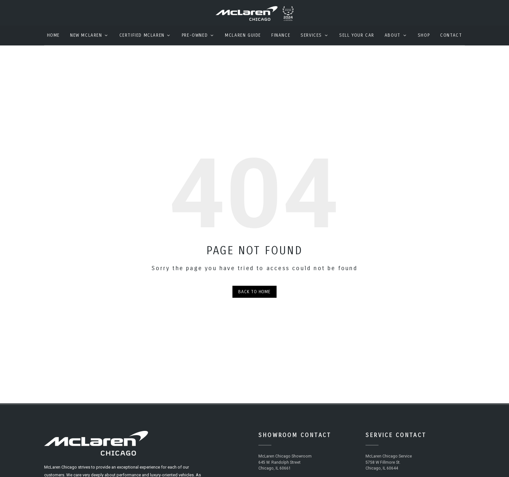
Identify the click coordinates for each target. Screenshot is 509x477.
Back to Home (254, 296)
